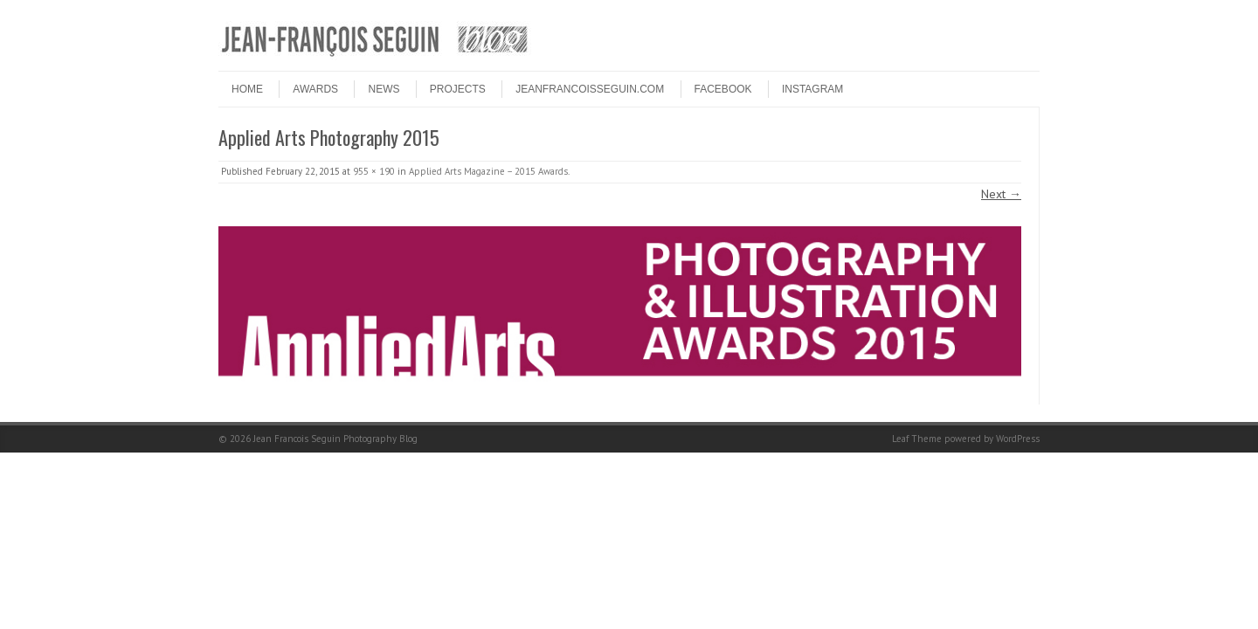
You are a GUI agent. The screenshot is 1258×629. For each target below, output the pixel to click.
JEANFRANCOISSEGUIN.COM (589, 89)
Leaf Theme (917, 438)
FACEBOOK (723, 89)
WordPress (1018, 438)
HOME (247, 89)
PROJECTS (458, 89)
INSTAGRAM (812, 89)
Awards (315, 89)
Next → (1001, 194)
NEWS (383, 89)
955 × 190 (374, 171)
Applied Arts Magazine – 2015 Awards (488, 171)
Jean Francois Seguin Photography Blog (335, 438)
